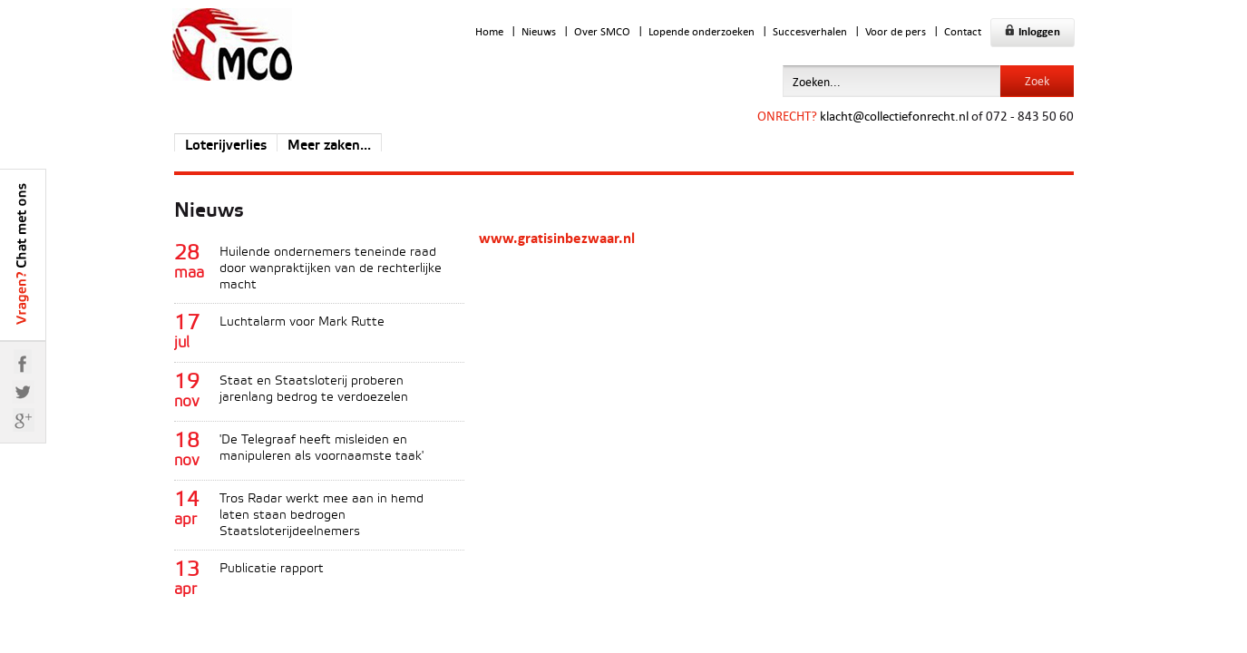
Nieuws (538, 31)
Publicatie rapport (271, 569)
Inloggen (1032, 31)
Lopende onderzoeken (701, 31)
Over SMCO (602, 31)
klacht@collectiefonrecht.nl (894, 115)
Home (489, 31)
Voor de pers (895, 31)
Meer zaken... (329, 146)
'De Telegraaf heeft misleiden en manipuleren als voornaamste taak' (321, 448)
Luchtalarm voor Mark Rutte (302, 322)
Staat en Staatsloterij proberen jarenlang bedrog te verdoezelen (313, 389)
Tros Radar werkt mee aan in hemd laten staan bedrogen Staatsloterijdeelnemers (321, 516)
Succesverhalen (810, 31)
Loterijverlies (226, 146)
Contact (962, 31)
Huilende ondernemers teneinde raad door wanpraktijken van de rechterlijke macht (330, 269)
